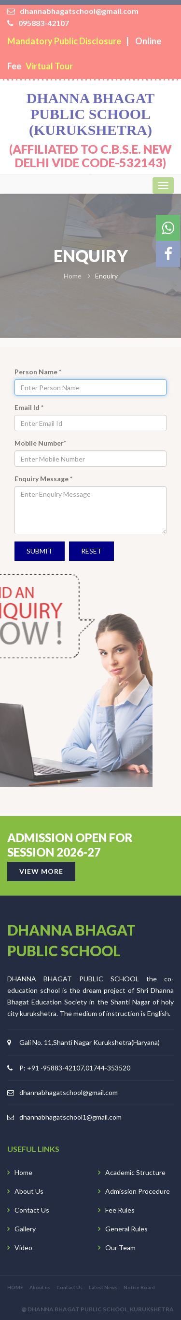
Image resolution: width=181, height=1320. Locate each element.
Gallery (25, 1229)
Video (23, 1247)
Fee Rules (120, 1210)
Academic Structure (135, 1172)
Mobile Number (40, 443)
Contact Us (31, 1210)
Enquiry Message (43, 479)
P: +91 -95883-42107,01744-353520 (74, 1068)
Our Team (120, 1247)
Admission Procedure (137, 1191)
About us (39, 1287)
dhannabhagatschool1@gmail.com (70, 1117)
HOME (15, 1287)
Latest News (103, 1287)
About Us (28, 1191)
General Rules (126, 1229)
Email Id (28, 407)
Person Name (37, 372)
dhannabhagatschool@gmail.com (68, 1092)
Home (23, 1172)
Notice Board (139, 1287)
